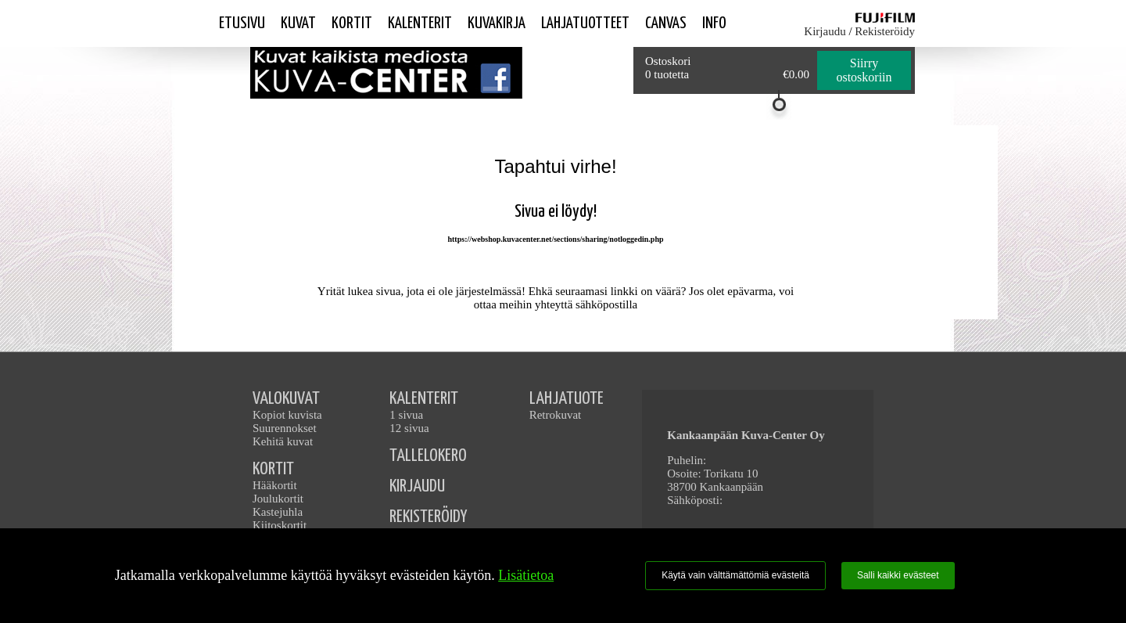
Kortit (352, 23)
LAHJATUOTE (566, 399)
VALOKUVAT (286, 399)
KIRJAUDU (417, 486)
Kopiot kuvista (287, 415)
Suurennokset (285, 428)
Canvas (666, 23)
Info (714, 23)
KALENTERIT (423, 399)
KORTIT (273, 469)
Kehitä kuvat (283, 441)
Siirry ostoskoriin (863, 70)
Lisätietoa (526, 575)
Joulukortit (278, 498)
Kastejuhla (278, 512)
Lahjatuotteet (585, 23)
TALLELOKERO (428, 456)
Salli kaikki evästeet (898, 575)
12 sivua (409, 428)
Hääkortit (275, 485)
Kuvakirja (496, 23)
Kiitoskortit (280, 525)
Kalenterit (420, 23)
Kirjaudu (824, 31)
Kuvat (298, 23)
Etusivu (242, 23)
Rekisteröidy (885, 31)
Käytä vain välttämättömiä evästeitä (735, 575)
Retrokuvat (555, 415)
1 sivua (406, 415)
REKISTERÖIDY (428, 517)
